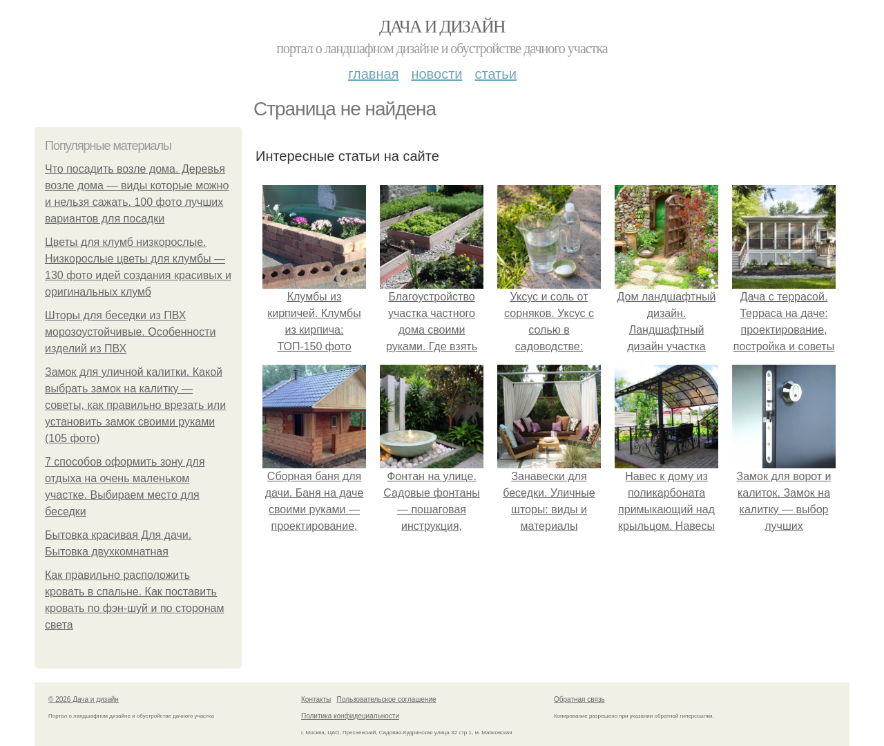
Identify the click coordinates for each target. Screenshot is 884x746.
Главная (373, 74)
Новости (436, 74)
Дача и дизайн (442, 27)
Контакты (316, 699)
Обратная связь (579, 699)
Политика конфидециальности (350, 716)
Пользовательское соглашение (386, 699)
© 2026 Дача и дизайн (83, 699)
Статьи (495, 74)
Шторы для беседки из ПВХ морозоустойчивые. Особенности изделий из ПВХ (130, 331)
